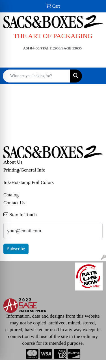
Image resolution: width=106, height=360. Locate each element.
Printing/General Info (24, 170)
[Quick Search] (36, 76)
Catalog (11, 195)
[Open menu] (94, 76)
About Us (12, 162)
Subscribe (16, 248)
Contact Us (14, 202)
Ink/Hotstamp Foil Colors (28, 182)
